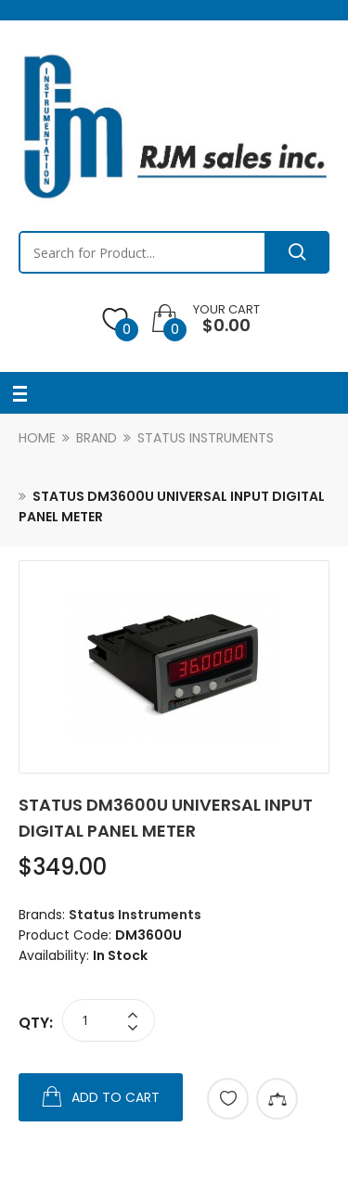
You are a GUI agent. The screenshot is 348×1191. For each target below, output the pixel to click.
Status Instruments (205, 438)
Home (37, 438)
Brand (96, 438)
